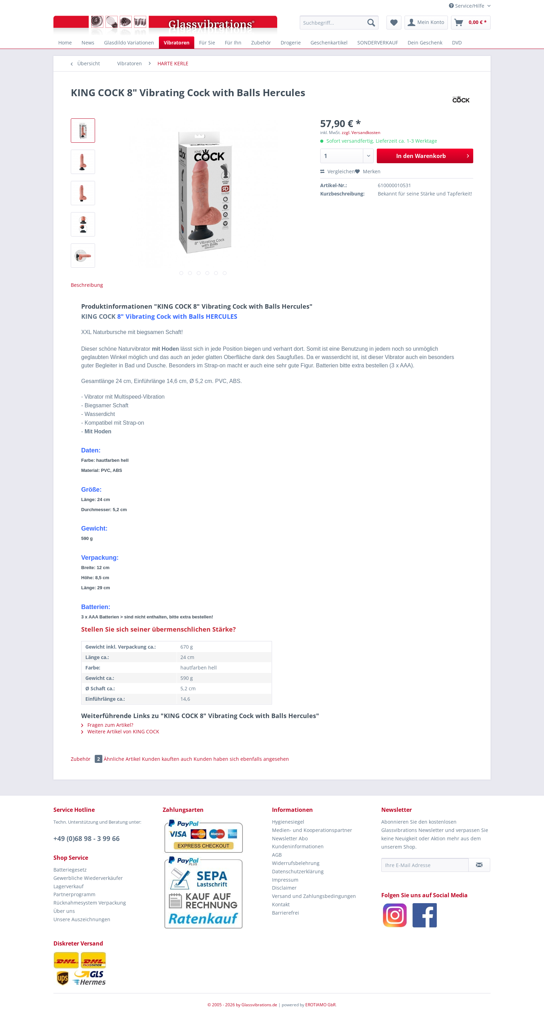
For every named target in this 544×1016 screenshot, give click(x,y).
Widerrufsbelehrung (296, 863)
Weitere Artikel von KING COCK (120, 731)
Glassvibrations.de (259, 1005)
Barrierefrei (285, 912)
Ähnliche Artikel (122, 759)
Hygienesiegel (288, 821)
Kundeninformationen (298, 846)
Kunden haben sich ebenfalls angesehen (241, 759)
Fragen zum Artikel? (107, 725)
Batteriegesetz (70, 869)
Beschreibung (87, 285)
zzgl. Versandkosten (361, 132)
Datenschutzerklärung (298, 871)
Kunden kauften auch (167, 759)
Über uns (64, 911)
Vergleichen (337, 171)
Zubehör (87, 759)
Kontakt (281, 904)
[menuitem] (339, 23)
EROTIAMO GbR (320, 1005)
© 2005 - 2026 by (224, 1005)
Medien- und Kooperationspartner (312, 830)
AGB (277, 854)
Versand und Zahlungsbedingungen (314, 896)
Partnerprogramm (74, 894)
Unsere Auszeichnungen (81, 919)
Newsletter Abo (290, 838)
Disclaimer (284, 887)
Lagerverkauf (68, 886)
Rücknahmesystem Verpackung (89, 902)
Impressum (285, 879)
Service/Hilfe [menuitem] (467, 5)
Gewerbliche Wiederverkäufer (88, 878)
